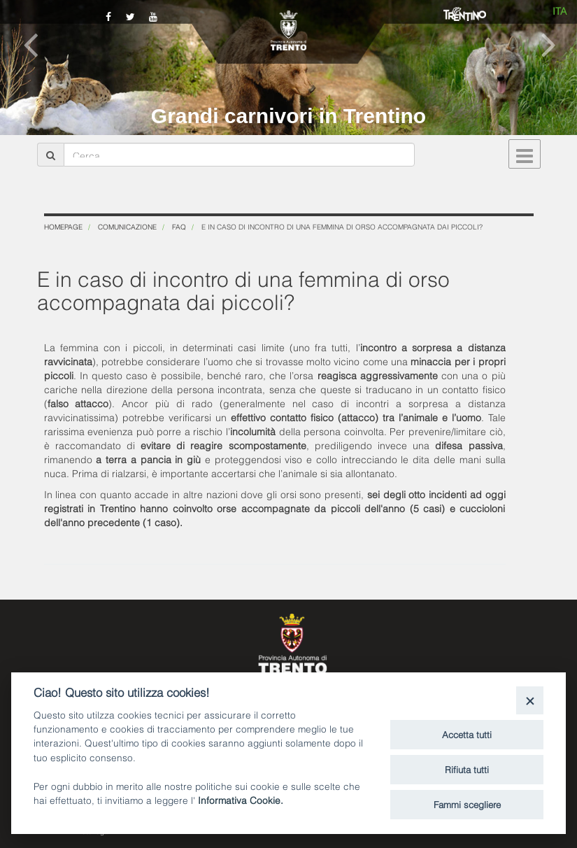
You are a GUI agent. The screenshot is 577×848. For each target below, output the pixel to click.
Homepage (63, 226)
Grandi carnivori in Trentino (288, 115)
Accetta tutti (467, 734)
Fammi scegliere (467, 804)
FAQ (179, 226)
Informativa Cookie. (240, 799)
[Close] (529, 700)
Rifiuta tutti (467, 769)
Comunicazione (127, 226)
